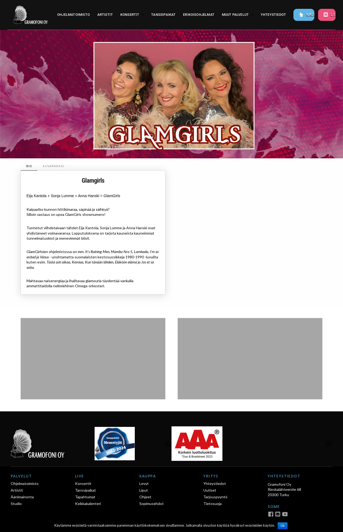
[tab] (29, 166)
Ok (283, 526)
